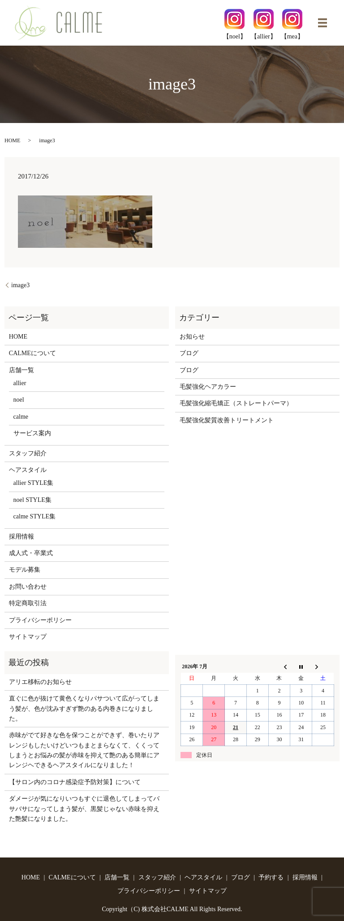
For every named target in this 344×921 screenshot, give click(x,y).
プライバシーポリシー (40, 620)
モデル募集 (24, 569)
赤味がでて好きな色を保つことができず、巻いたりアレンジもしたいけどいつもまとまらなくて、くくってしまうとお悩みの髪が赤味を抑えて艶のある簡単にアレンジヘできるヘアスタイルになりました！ (84, 750)
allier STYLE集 (33, 483)
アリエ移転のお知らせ (40, 682)
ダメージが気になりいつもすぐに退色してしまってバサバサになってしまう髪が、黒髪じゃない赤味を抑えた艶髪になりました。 (84, 808)
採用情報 (21, 536)
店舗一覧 (21, 370)
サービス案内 (32, 433)
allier (19, 383)
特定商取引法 (28, 603)
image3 (20, 285)
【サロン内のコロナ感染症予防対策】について (75, 782)
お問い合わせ (28, 586)
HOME (12, 140)
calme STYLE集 (34, 516)
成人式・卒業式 (31, 553)
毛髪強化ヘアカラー (208, 386)
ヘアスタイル (28, 470)
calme (20, 416)
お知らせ (192, 336)
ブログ (189, 353)
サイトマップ (28, 636)
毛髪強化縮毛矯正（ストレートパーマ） (236, 403)
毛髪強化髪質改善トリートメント (227, 420)
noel (18, 399)
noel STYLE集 (32, 500)
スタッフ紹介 (28, 453)
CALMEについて (32, 353)
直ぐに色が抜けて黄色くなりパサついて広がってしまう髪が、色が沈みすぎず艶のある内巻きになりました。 (84, 708)
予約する (271, 877)
